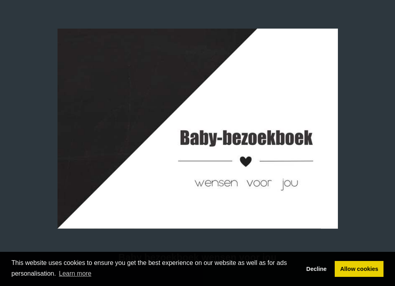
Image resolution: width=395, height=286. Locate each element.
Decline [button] (316, 269)
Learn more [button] (75, 273)
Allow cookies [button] (359, 269)
